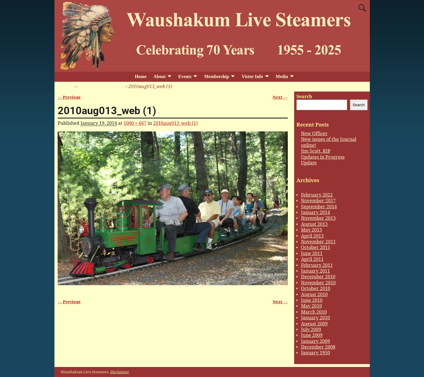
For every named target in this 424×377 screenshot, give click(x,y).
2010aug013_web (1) (100, 86)
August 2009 (314, 324)
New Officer (314, 133)
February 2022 (317, 195)
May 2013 (311, 230)
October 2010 (315, 288)
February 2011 (317, 265)
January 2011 (315, 271)
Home (140, 76)
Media (281, 76)
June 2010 (312, 300)
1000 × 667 (135, 123)
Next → (280, 97)
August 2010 (314, 294)
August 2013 (314, 224)
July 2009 (311, 329)
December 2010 (318, 276)
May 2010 (311, 306)
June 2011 (312, 253)
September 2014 (319, 206)
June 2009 (312, 335)
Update (309, 163)
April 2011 (312, 259)
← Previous (69, 97)
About (159, 76)
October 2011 (315, 247)
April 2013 (312, 236)
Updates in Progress (323, 157)
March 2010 (314, 312)
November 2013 (318, 218)
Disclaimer (119, 372)
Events (185, 76)
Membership (216, 76)
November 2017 (318, 200)
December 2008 (318, 347)
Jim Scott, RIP (316, 151)
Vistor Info (252, 76)
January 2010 (315, 317)
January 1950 (315, 352)
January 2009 (315, 341)
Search (304, 96)
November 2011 (318, 241)
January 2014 (315, 212)
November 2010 (318, 282)
